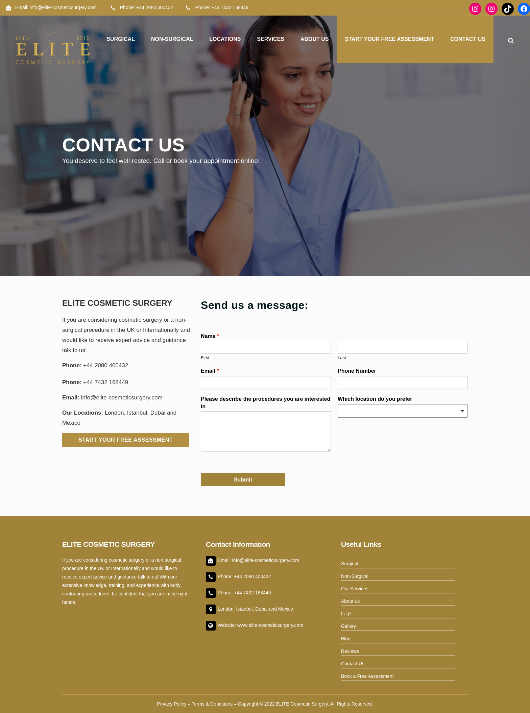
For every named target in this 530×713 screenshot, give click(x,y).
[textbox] (399, 411)
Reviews (350, 651)
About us (350, 601)
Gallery (348, 626)
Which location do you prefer (375, 399)
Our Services (354, 588)
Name (210, 336)
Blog (346, 638)
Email (210, 371)
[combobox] (403, 411)
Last (342, 357)
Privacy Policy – (174, 704)
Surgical (349, 563)
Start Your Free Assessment (125, 440)
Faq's (347, 613)
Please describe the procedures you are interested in (265, 402)
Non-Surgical (354, 576)
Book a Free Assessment (367, 676)
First (205, 357)
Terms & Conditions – (215, 704)
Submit (243, 480)
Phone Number (357, 371)
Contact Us (352, 663)
